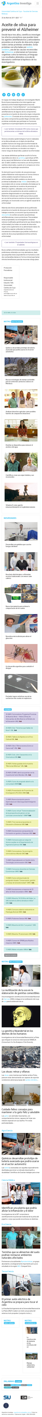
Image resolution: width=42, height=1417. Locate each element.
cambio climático (31, 1080)
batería (7, 1168)
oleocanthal (6, 215)
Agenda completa (10, 955)
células (24, 182)
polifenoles (8, 116)
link (20, 721)
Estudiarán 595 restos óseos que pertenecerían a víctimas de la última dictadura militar (21, 131)
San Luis (7, 999)
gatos (6, 1116)
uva (5, 1001)
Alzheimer (9, 52)
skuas (6, 1075)
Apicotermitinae (26, 1261)
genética (22, 158)
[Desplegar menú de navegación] (37, 3)
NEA (19, 1266)
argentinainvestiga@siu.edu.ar (22, 1412)
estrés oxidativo (15, 1385)
